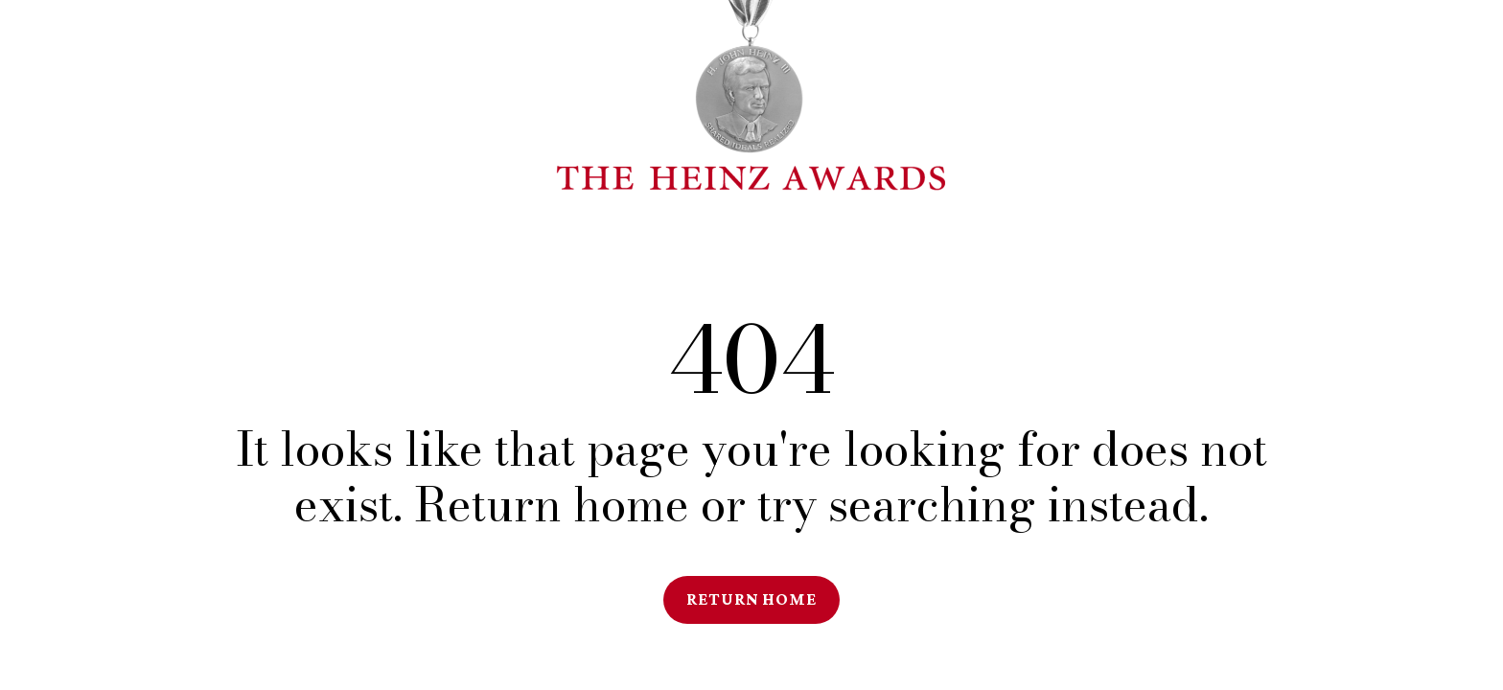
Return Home (751, 599)
